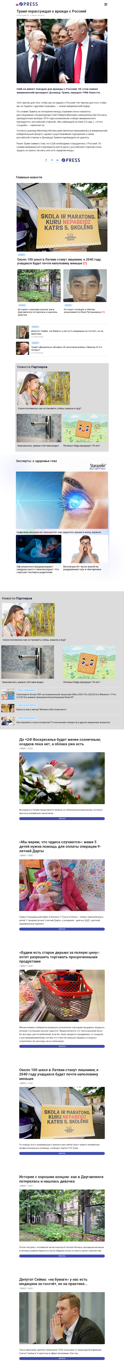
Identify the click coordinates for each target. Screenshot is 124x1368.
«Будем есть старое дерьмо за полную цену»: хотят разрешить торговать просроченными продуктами (59, 957)
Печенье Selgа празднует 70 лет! (81, 445)
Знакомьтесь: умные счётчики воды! (38, 445)
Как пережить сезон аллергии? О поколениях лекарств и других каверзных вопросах (63, 722)
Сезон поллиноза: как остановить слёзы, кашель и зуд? (49, 408)
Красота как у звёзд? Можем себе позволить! (41, 709)
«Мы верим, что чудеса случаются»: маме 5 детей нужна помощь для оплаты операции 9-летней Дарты (60, 846)
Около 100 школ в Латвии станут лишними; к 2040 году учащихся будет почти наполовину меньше (59, 261)
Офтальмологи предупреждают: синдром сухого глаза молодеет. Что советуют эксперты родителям (38, 569)
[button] (105, 4)
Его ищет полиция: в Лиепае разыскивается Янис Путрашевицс (82, 310)
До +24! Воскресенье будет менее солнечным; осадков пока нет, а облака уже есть (60, 741)
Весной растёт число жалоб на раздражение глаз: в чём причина (82, 568)
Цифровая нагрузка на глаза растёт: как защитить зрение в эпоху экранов (59, 532)
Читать (62, 819)
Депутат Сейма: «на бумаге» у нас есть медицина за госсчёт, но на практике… (53, 1281)
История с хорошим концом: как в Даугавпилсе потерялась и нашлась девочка (37, 312)
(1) (85, 263)
